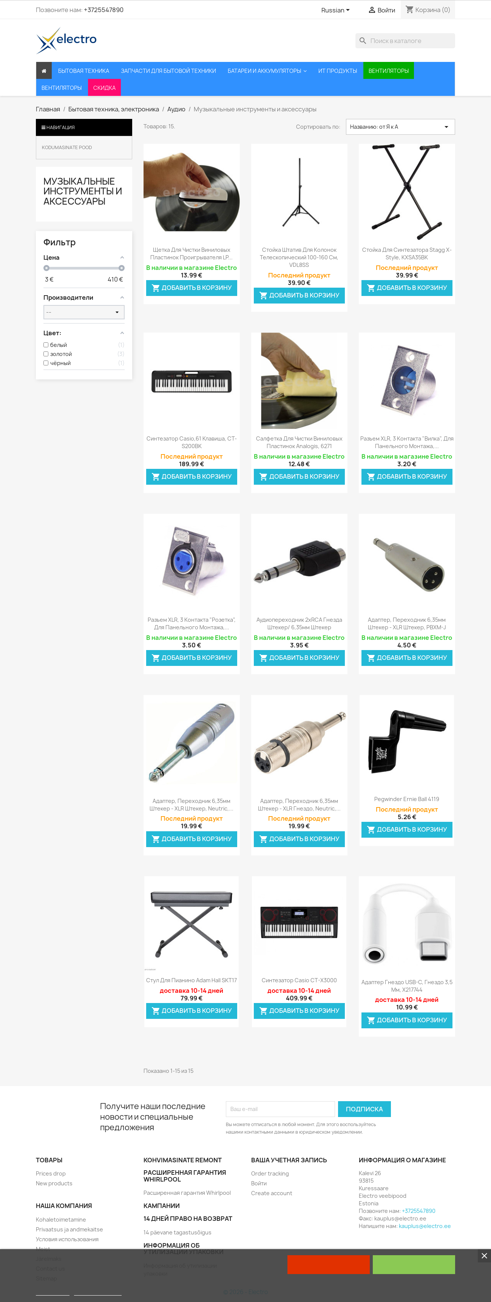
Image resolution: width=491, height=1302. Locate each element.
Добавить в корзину (191, 288)
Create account (271, 1193)
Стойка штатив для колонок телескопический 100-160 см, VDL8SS (299, 257)
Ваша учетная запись (289, 1160)
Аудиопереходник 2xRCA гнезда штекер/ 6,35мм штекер (299, 623)
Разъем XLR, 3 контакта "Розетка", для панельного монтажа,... (192, 623)
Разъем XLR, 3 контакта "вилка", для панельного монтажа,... (407, 442)
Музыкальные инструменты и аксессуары (82, 191)
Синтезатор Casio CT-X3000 (299, 980)
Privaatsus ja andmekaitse (69, 1229)
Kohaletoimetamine (61, 1219)
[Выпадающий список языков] (336, 10)
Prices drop (51, 1173)
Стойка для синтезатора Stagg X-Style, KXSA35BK (407, 253)
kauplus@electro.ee (425, 1226)
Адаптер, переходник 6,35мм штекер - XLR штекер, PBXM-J (407, 623)
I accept (413, 1264)
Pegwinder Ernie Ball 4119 (406, 799)
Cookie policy (52, 1292)
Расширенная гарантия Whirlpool (187, 1192)
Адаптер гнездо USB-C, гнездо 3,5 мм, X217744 (406, 985)
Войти (259, 1183)
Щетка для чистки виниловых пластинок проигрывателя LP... (191, 253)
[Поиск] (405, 40)
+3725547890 (104, 10)
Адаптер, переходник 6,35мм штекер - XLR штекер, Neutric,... (191, 804)
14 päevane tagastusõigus (178, 1232)
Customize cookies (98, 1292)
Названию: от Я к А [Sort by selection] (400, 126)
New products (54, 1183)
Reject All (329, 1264)
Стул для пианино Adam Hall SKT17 (191, 980)
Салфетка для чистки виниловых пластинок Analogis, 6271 (299, 442)
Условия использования (67, 1239)
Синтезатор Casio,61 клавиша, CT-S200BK (192, 442)
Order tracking (270, 1173)
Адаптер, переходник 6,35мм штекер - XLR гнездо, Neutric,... (299, 804)
